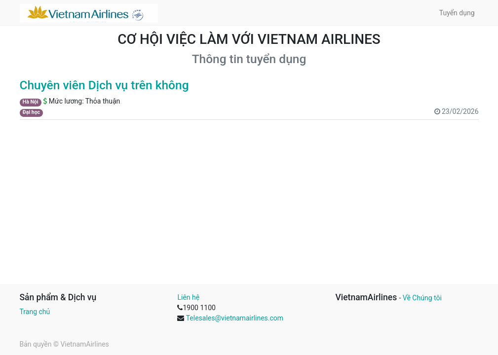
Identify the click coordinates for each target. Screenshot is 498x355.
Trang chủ (35, 312)
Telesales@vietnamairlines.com (234, 318)
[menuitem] (457, 13)
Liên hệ (188, 297)
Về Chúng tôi (422, 298)
